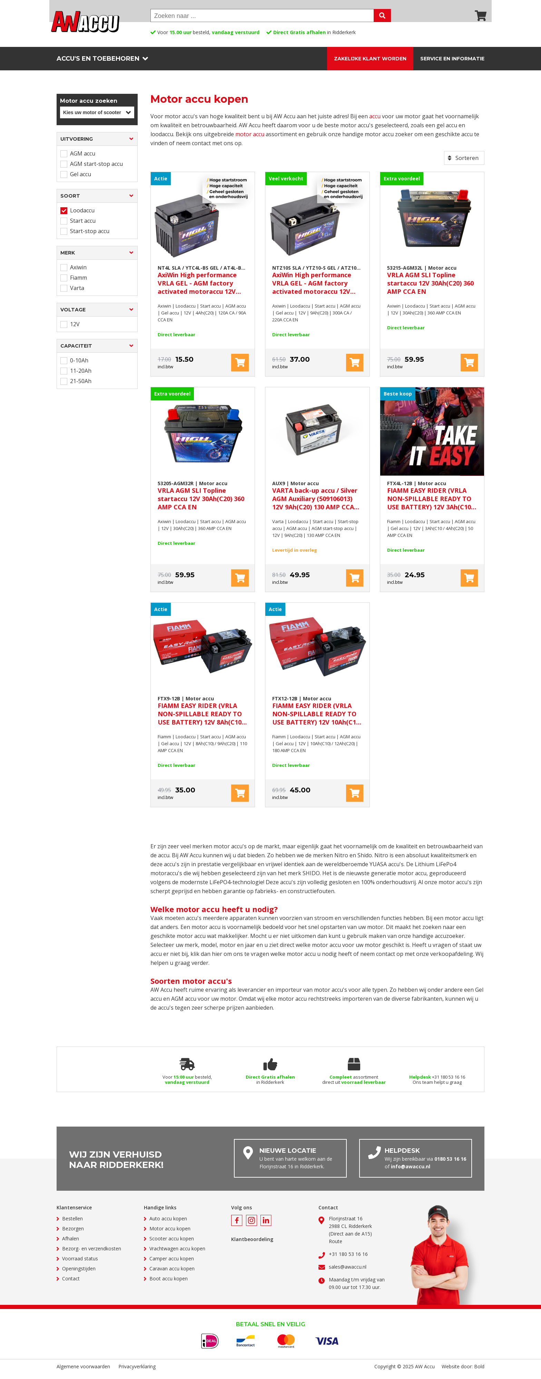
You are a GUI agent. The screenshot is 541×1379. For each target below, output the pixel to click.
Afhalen (70, 1243)
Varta (77, 293)
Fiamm (78, 283)
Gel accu (80, 179)
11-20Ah (80, 376)
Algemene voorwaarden (83, 1371)
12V (75, 329)
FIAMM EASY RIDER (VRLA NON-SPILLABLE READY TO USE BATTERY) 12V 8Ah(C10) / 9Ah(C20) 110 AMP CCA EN (203, 715)
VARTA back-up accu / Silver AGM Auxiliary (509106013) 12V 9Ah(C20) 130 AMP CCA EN (317, 500)
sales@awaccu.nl (347, 1272)
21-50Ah (80, 386)
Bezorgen (73, 1233)
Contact (71, 1283)
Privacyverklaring (137, 1371)
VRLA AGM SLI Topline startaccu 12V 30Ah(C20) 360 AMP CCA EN (432, 285)
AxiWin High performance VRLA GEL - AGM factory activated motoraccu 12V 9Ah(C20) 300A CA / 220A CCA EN (317, 285)
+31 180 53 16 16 (348, 1259)
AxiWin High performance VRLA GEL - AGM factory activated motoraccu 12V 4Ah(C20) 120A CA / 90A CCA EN (203, 285)
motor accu (249, 139)
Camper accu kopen (171, 1263)
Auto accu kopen (168, 1223)
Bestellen (72, 1223)
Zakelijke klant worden (370, 59)
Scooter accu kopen (171, 1243)
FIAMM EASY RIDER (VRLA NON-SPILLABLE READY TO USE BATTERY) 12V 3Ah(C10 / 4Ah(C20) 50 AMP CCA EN (432, 500)
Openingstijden (79, 1273)
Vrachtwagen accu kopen (177, 1253)
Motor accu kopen (169, 1233)
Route (335, 1246)
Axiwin (78, 272)
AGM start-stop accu (96, 169)
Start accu (83, 226)
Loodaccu (82, 215)
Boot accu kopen (168, 1283)
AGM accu (82, 158)
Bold (479, 1371)
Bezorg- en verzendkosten (91, 1253)
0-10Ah (79, 365)
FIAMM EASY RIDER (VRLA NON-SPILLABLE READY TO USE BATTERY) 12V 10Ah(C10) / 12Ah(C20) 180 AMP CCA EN (317, 715)
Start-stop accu (89, 236)
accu (375, 121)
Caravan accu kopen (172, 1273)
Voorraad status (80, 1263)
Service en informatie (452, 59)
